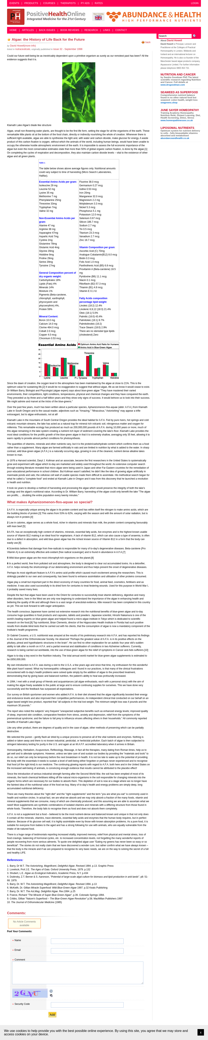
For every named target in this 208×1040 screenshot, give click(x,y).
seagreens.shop (169, 102)
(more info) (23, 45)
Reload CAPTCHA (51, 991)
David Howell (174, 40)
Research (91, 30)
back (147, 42)
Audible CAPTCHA (51, 995)
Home (13, 30)
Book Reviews (69, 30)
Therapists (68, 3)
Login (195, 3)
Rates (99, 3)
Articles (28, 30)
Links (106, 30)
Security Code (22, 1004)
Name (18, 940)
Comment (20, 959)
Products (31, 3)
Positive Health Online (47, 17)
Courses (49, 3)
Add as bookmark (9, 39)
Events (14, 3)
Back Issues (47, 30)
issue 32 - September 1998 (67, 49)
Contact (121, 30)
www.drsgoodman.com (173, 85)
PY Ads (85, 3)
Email (18, 950)
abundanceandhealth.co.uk (175, 138)
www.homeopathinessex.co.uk (177, 120)
